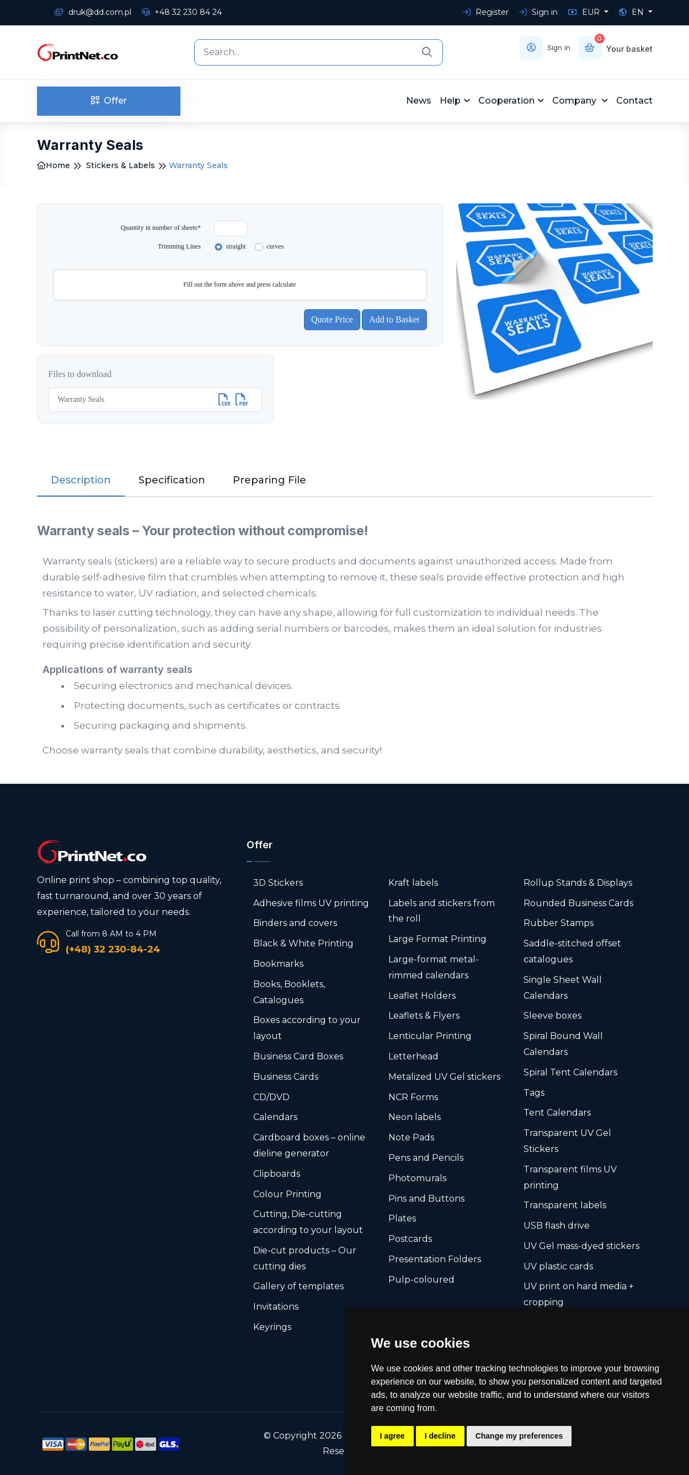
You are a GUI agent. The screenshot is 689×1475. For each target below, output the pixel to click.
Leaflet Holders (422, 995)
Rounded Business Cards (578, 902)
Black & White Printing (303, 943)
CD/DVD (271, 1096)
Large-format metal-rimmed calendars (433, 967)
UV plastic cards (558, 1266)
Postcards (410, 1239)
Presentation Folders (434, 1258)
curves (275, 246)
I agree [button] (392, 1435)
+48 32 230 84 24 (182, 12)
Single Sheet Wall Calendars (563, 987)
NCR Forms (413, 1096)
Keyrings (272, 1327)
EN (632, 12)
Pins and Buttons (426, 1198)
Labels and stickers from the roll (441, 910)
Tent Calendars (557, 1112)
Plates (402, 1218)
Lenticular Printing (430, 1036)
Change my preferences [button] (519, 1435)
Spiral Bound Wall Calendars (563, 1044)
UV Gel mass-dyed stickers (581, 1245)
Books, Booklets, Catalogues (289, 991)
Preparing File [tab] (269, 479)
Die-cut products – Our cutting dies (304, 1258)
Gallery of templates (298, 1286)
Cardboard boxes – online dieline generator (309, 1145)
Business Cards (285, 1076)
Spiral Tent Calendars (570, 1072)
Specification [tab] (171, 479)
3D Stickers (278, 882)
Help (450, 100)
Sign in (538, 12)
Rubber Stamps (559, 923)
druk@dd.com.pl (93, 12)
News (418, 100)
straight (236, 246)
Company (575, 100)
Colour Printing (287, 1193)
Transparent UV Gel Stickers (567, 1141)
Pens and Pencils (425, 1157)
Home (53, 165)
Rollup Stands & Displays (578, 882)
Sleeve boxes (552, 1015)
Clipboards (276, 1173)
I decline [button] (440, 1435)
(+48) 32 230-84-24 (113, 948)
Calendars (275, 1117)
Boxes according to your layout (307, 1028)
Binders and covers (295, 923)
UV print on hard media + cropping (579, 1294)
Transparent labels (565, 1205)
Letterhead (413, 1056)
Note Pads (411, 1137)
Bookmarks (278, 964)
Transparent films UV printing (570, 1177)
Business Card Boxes (298, 1056)
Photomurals (417, 1177)
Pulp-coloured (421, 1279)
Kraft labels (413, 882)
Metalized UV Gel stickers (444, 1076)
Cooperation (506, 100)
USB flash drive (557, 1225)
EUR (585, 12)
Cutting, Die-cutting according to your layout (308, 1222)
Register (486, 12)
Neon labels (414, 1117)
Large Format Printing (437, 939)
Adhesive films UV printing (311, 902)
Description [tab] (81, 479)
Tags (534, 1092)
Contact (634, 100)
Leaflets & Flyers (424, 1015)
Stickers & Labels (120, 165)
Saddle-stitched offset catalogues (572, 951)
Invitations (275, 1306)
